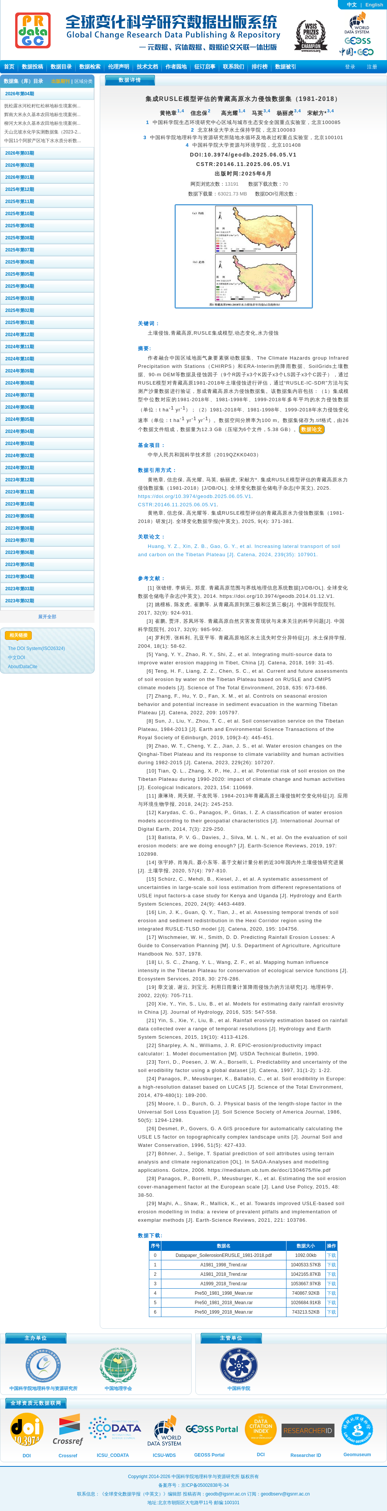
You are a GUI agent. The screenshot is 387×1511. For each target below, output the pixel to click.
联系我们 (233, 67)
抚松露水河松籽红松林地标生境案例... (42, 106)
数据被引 (285, 67)
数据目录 (61, 67)
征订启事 (204, 67)
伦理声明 (118, 67)
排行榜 (260, 67)
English (374, 5)
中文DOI (16, 657)
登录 (350, 67)
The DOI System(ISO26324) (36, 648)
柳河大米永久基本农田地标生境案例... (42, 123)
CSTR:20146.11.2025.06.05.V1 (177, 504)
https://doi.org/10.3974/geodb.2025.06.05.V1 (194, 496)
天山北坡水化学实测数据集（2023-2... (42, 132)
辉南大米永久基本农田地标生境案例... (42, 114)
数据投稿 (32, 67)
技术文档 (147, 67)
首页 (9, 67)
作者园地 (176, 67)
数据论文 (311, 429)
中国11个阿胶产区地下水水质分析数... (42, 140)
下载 (331, 1255)
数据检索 (90, 67)
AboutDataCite (22, 666)
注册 (372, 67)
